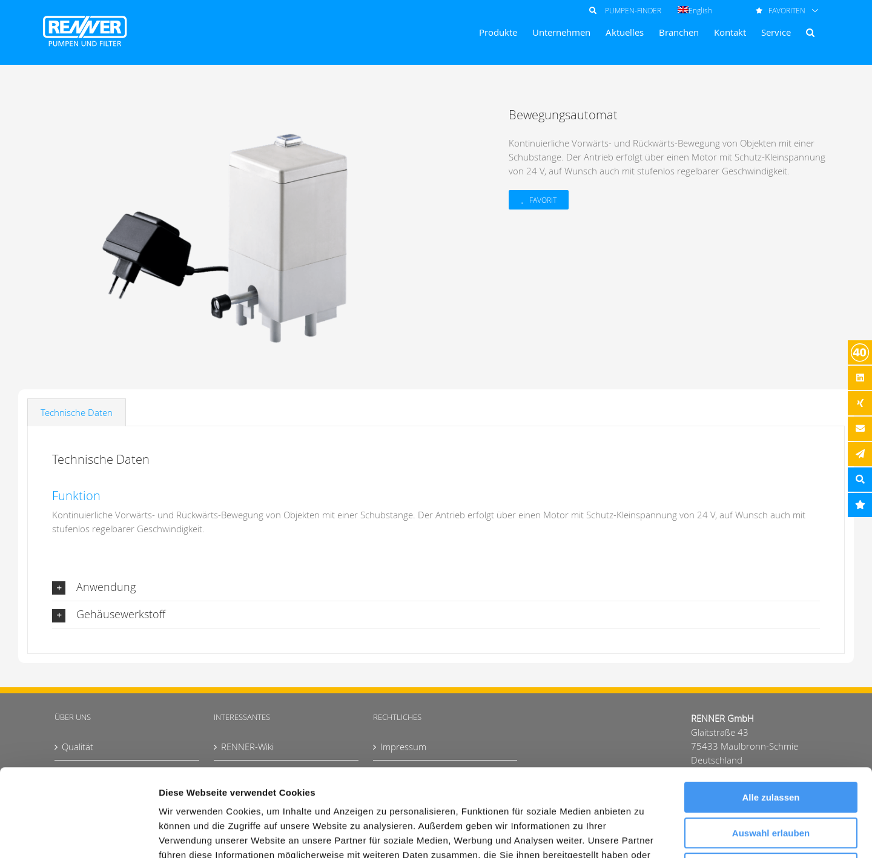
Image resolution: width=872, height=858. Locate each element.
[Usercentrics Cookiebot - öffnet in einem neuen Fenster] (78, 834)
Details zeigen (644, 834)
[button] (810, 32)
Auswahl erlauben (771, 746)
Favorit (543, 200)
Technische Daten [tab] (77, 412)
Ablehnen (770, 781)
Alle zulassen (770, 710)
